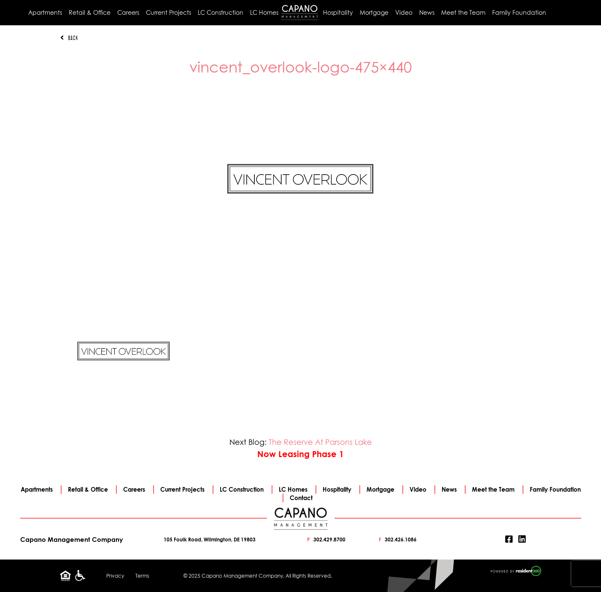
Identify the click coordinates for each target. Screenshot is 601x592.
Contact (301, 497)
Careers (128, 12)
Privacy (115, 576)
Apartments (45, 12)
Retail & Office (89, 12)
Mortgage (374, 12)
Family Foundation (519, 12)
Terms (142, 576)
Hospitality (338, 12)
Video (403, 12)
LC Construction (220, 12)
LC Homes (264, 12)
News (426, 12)
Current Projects (168, 12)
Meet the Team (463, 12)
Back (69, 38)
